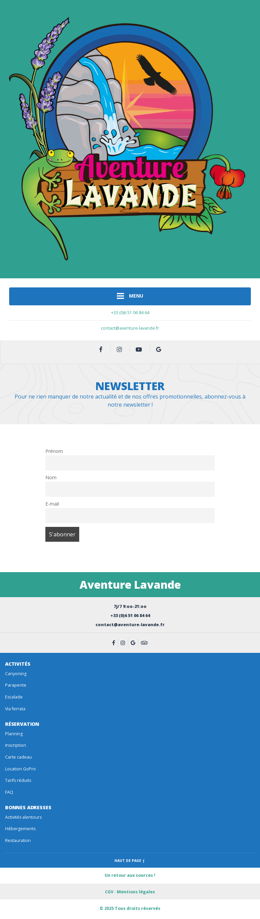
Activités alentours (23, 817)
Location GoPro (20, 769)
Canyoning (15, 674)
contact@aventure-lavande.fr (130, 328)
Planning (14, 734)
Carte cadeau (18, 757)
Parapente (15, 685)
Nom (51, 477)
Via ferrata (15, 709)
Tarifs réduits (18, 780)
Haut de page (130, 860)
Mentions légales (136, 892)
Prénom (54, 451)
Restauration (18, 840)
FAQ (9, 792)
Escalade (14, 697)
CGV (109, 892)
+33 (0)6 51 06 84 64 (130, 312)
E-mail (52, 504)
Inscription (15, 745)
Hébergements (20, 829)
